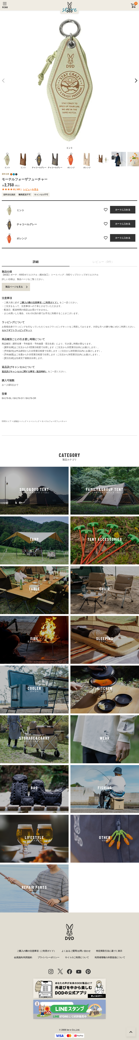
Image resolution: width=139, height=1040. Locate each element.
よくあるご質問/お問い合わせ (76, 951)
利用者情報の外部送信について (110, 957)
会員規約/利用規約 (23, 957)
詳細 (36, 261)
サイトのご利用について (77, 957)
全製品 (16, 421)
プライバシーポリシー (48, 957)
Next (135, 80)
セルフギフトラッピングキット (17, 330)
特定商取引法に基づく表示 (109, 951)
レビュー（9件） (103, 261)
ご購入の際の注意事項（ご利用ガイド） (39, 302)
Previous (3, 80)
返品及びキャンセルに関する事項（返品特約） (24, 371)
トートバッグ (34, 421)
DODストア (6, 421)
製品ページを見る (14, 287)
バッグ (23, 421)
